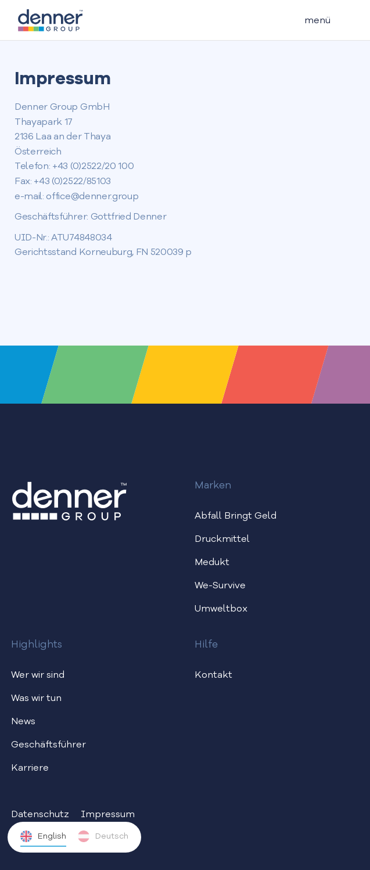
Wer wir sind (37, 675)
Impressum (108, 814)
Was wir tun (36, 698)
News (23, 722)
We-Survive (220, 586)
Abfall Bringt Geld (235, 516)
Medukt (212, 562)
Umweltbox (221, 609)
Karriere (30, 768)
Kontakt (213, 675)
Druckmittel (222, 539)
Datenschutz (40, 814)
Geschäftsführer (48, 745)
